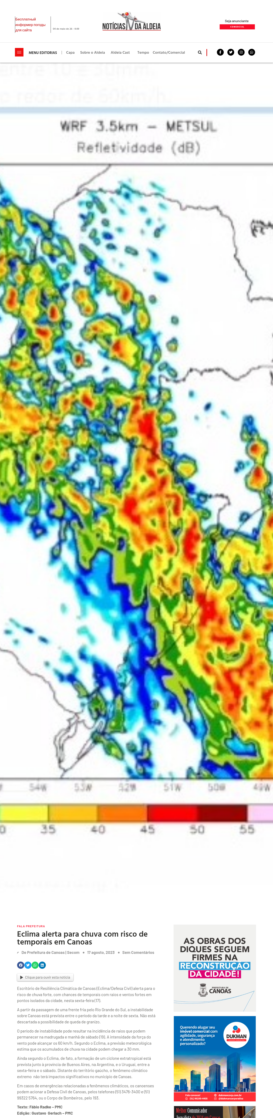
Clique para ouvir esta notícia (45, 977)
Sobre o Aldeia (92, 52)
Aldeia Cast (120, 52)
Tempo (143, 52)
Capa (70, 52)
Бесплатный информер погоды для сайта (30, 24)
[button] (199, 52)
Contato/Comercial (169, 52)
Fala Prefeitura (31, 926)
